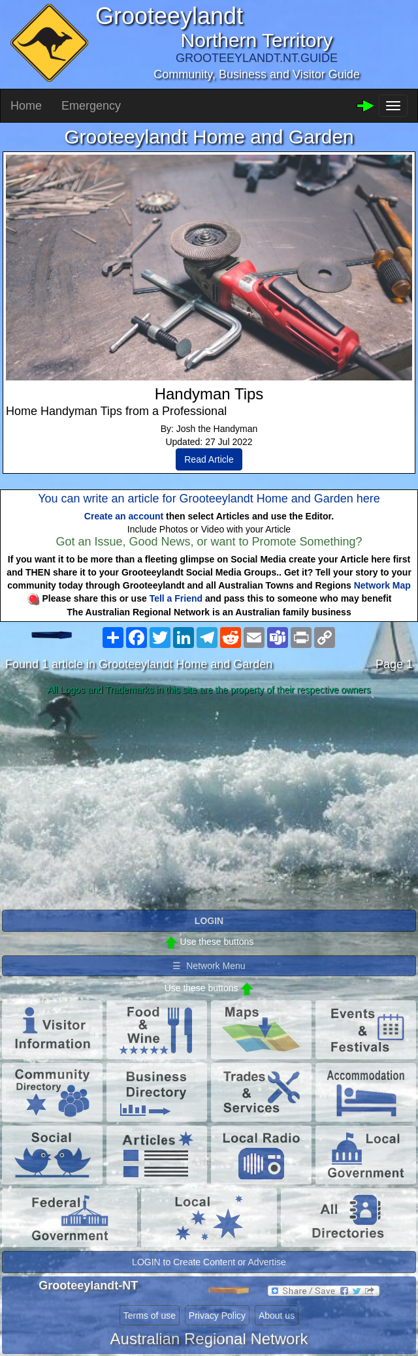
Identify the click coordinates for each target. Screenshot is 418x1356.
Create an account (123, 516)
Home (26, 105)
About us (277, 1315)
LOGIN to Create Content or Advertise (209, 1262)
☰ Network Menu (208, 966)
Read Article (208, 459)
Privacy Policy (217, 1315)
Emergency (91, 105)
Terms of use (149, 1315)
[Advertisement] (209, 803)
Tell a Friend (176, 598)
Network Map (382, 585)
